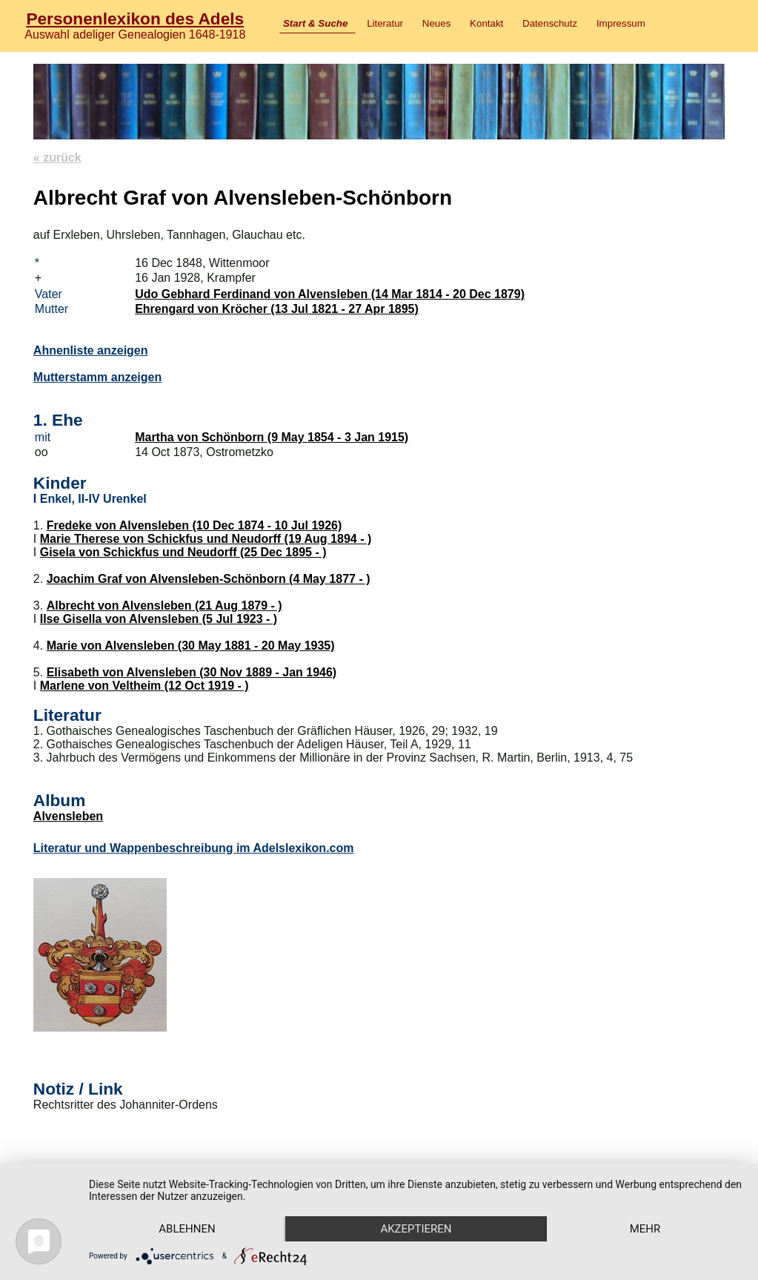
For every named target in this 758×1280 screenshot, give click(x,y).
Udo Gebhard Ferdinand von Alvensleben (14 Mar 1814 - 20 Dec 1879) (330, 294)
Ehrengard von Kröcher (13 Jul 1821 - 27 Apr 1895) (277, 309)
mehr (645, 1229)
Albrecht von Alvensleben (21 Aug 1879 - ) (164, 605)
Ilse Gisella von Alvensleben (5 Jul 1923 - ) (158, 619)
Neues (436, 23)
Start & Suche (315, 23)
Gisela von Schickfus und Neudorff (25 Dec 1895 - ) (183, 552)
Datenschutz (549, 23)
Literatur (385, 23)
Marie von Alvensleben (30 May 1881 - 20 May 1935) (191, 645)
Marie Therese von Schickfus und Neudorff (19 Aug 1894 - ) (206, 538)
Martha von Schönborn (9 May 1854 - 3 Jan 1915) (271, 437)
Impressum (620, 23)
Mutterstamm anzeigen (97, 377)
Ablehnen (187, 1229)
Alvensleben (68, 816)
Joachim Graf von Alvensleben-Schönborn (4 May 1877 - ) (208, 579)
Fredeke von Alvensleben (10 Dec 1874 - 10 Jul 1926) (194, 525)
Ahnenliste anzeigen (90, 350)
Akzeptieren (415, 1229)
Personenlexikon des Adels (135, 18)
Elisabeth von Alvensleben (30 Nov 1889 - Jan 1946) (192, 672)
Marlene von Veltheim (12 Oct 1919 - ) (144, 685)
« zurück (57, 157)
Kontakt (486, 23)
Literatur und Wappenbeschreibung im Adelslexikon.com (193, 848)
